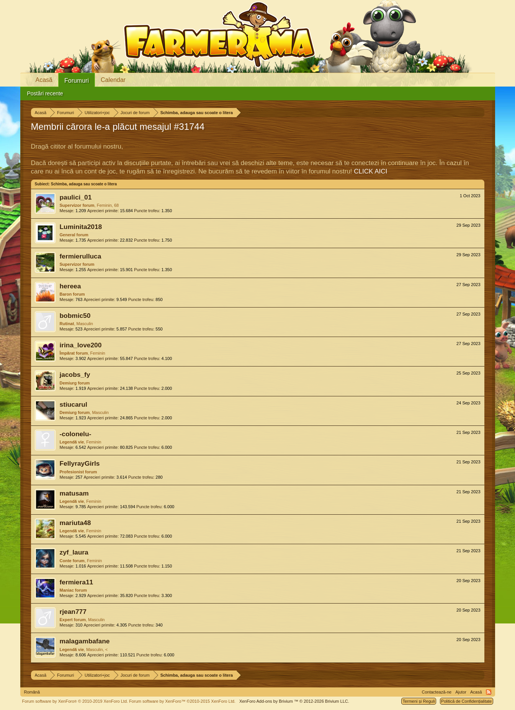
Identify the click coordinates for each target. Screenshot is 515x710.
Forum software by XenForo (75, 701)
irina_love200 (81, 345)
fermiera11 (76, 582)
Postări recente (45, 93)
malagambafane (85, 641)
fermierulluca (80, 256)
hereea (70, 286)
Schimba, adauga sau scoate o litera (84, 184)
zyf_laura (74, 552)
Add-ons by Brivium (294, 701)
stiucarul (73, 404)
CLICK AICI (370, 171)
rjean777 (73, 611)
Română (32, 692)
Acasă (44, 80)
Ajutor (460, 692)
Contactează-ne (437, 692)
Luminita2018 (81, 227)
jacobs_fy (75, 374)
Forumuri (76, 80)
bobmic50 (75, 315)
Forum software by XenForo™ (182, 701)
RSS (488, 692)
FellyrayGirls (80, 463)
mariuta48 (75, 523)
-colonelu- (76, 434)
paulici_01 (76, 197)
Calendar (113, 80)
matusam (74, 493)
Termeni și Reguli (418, 701)
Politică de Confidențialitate (466, 701)
